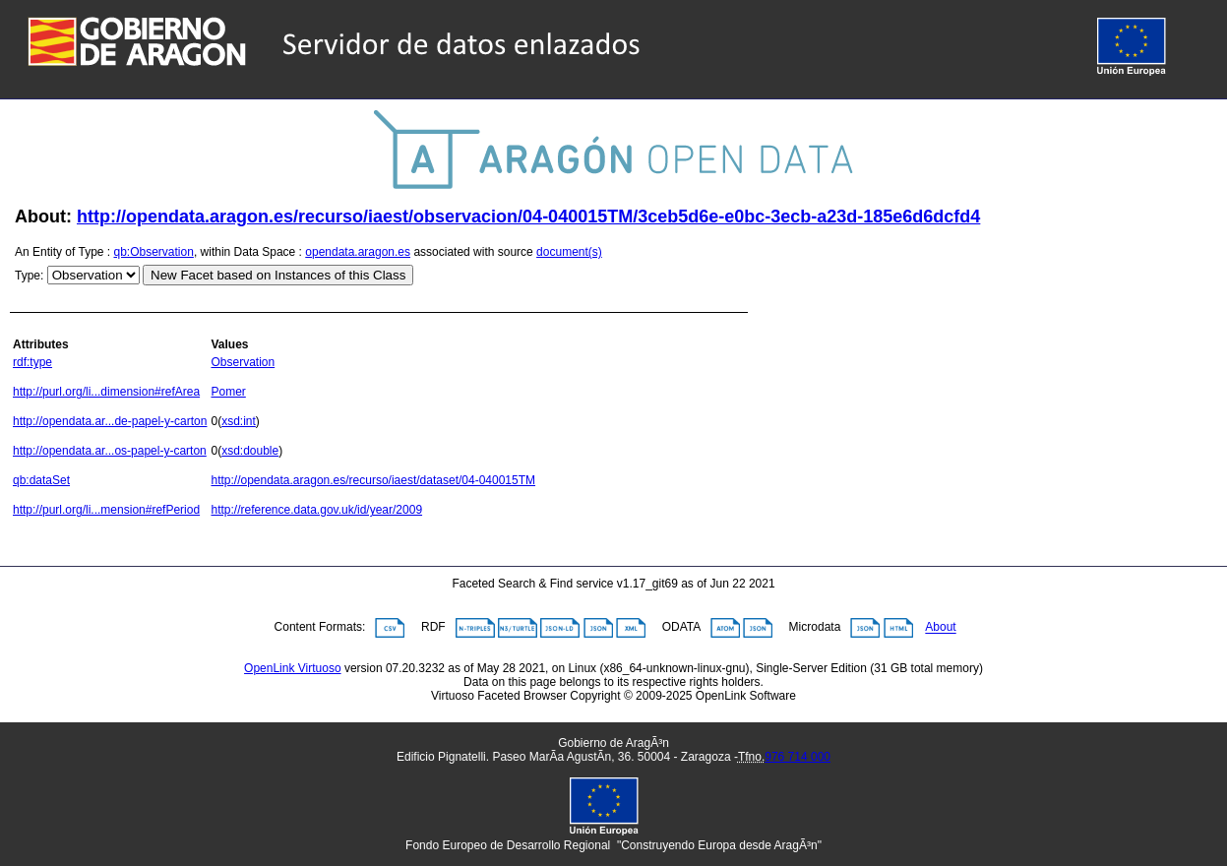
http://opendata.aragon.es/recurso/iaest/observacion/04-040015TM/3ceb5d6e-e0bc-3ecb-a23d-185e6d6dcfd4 (528, 216)
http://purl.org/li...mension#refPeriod (106, 510)
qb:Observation (154, 252)
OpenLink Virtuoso (292, 668)
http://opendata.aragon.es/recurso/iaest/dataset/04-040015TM (373, 480)
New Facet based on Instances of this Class (278, 275)
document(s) (569, 252)
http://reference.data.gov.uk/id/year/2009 (316, 510)
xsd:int (238, 421)
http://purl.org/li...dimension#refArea (106, 392)
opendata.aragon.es (357, 252)
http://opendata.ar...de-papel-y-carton (110, 421)
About (940, 628)
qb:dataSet (41, 480)
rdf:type (32, 362)
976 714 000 (797, 757)
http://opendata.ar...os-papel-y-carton (110, 451)
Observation (243, 362)
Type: (29, 275)
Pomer (228, 392)
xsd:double (249, 451)
